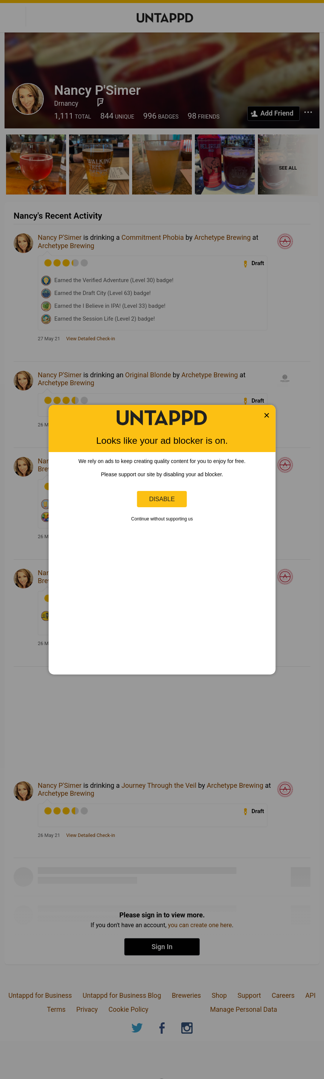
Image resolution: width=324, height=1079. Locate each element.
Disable (162, 499)
